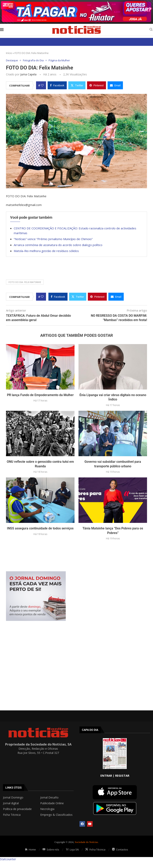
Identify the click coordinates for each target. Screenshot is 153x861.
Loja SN (72, 849)
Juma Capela (28, 74)
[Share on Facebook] (57, 85)
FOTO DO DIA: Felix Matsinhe (25, 282)
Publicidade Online (52, 803)
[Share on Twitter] (76, 85)
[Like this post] (42, 85)
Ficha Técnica (12, 814)
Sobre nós (51, 849)
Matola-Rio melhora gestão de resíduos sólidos (46, 251)
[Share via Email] (115, 85)
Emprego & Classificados (56, 814)
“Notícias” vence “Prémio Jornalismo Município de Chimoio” (53, 239)
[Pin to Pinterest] (96, 85)
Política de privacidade (17, 809)
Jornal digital (11, 803)
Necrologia (47, 809)
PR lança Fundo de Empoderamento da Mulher (40, 395)
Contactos (120, 849)
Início (9, 53)
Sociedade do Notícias (86, 842)
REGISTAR (122, 775)
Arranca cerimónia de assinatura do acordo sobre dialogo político (58, 245)
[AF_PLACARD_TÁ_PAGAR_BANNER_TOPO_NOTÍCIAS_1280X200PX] (76, 2)
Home (30, 849)
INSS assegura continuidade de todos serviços (40, 528)
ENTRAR (106, 775)
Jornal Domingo (13, 797)
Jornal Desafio (49, 797)
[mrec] (36, 573)
